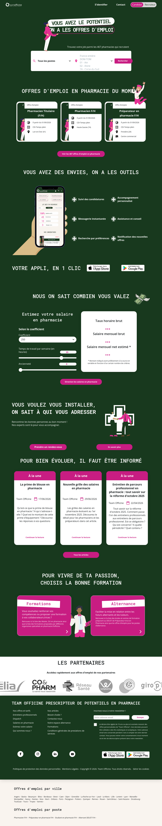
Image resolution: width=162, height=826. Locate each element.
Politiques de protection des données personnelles (37, 769)
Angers (17, 797)
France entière (96, 56)
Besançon (32, 797)
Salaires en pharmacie (23, 722)
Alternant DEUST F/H (87, 818)
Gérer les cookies (141, 769)
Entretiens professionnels (25, 714)
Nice (41, 799)
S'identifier (101, 4)
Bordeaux (47, 797)
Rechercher (123, 61)
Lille (112, 797)
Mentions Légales (70, 769)
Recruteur (150, 4)
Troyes (32, 802)
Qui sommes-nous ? (22, 730)
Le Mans (106, 797)
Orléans (54, 799)
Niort (47, 799)
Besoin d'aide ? (55, 714)
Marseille (133, 797)
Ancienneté (47, 363)
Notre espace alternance (59, 722)
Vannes (40, 802)
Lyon (126, 797)
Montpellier (18, 799)
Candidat (137, 4)
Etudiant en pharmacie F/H (66, 818)
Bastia (23, 797)
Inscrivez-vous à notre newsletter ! (110, 710)
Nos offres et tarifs (21, 710)
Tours (25, 802)
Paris (61, 799)
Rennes (95, 799)
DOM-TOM (96, 59)
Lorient (119, 797)
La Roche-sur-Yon (88, 797)
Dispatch (17, 718)
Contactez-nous (55, 718)
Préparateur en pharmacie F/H (41, 818)
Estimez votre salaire (22, 726)
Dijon (67, 797)
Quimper (86, 799)
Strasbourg (135, 799)
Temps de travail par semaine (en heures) (47, 350)
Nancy (27, 799)
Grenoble (75, 797)
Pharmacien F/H (20, 818)
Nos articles (53, 710)
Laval (99, 797)
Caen (61, 797)
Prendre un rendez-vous (48, 447)
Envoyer (140, 717)
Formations (53, 726)
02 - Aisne (96, 66)
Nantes (35, 799)
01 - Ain (96, 62)
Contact (120, 4)
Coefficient (24, 335)
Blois (40, 797)
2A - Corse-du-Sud (96, 69)
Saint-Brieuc (112, 799)
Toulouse (17, 802)
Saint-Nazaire (123, 799)
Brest (55, 797)
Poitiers (78, 799)
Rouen (102, 799)
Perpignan (69, 799)
